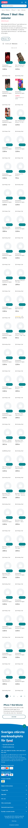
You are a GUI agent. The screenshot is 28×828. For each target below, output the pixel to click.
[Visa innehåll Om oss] (14, 799)
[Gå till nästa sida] (24, 696)
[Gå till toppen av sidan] (24, 726)
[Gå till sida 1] (6, 696)
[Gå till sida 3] (14, 696)
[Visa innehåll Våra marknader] (14, 803)
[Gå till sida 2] (10, 696)
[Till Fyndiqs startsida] (4, 2)
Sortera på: (8, 43)
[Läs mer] (14, 716)
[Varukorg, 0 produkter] (22, 2)
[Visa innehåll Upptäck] (14, 795)
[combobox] (14, 5)
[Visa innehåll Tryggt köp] (14, 790)
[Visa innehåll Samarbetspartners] (14, 807)
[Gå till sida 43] (21, 696)
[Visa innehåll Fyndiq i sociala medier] (14, 812)
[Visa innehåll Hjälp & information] (14, 786)
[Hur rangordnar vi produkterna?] (3, 43)
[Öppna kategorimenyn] (25, 2)
